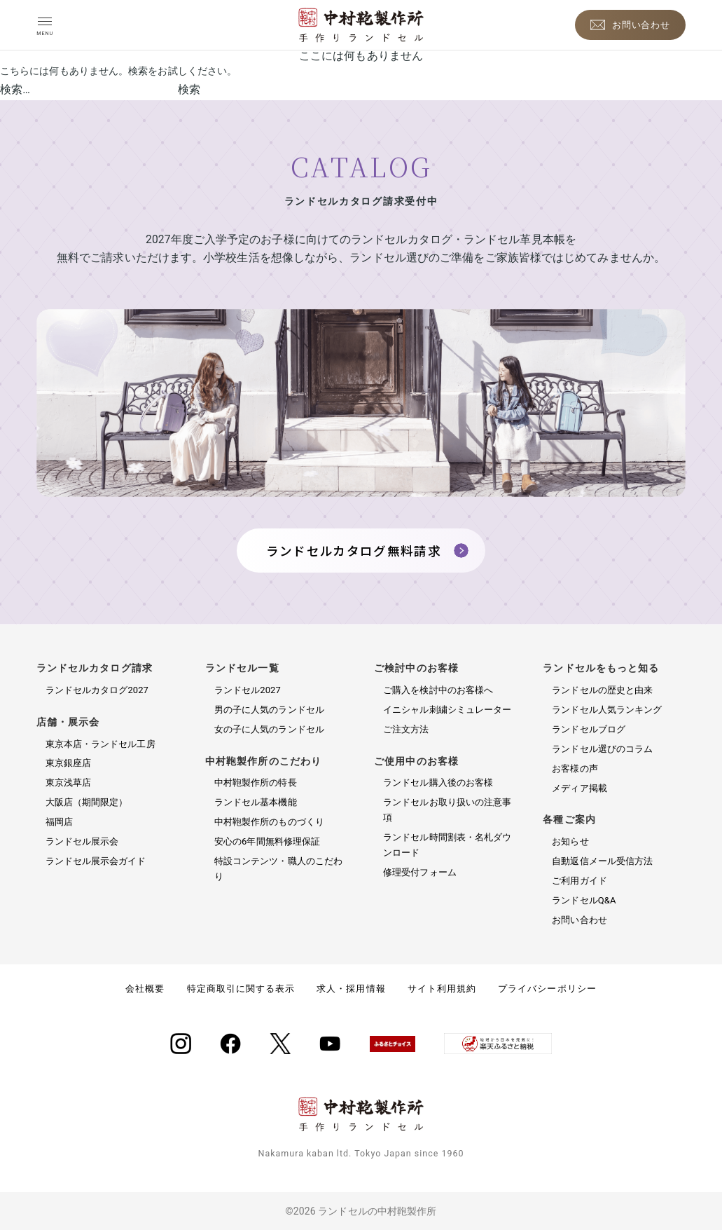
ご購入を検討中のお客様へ (438, 690)
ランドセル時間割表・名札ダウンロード (447, 845)
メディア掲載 (579, 788)
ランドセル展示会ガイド (96, 861)
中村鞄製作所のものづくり (269, 821)
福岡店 (59, 821)
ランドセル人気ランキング (607, 709)
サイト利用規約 (442, 988)
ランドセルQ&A (584, 900)
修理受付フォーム (420, 872)
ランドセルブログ (588, 729)
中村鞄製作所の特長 (255, 782)
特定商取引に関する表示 (241, 988)
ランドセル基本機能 (255, 802)
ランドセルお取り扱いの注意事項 (447, 810)
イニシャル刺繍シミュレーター (447, 709)
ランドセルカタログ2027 (97, 690)
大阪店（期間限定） (87, 802)
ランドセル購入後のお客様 (438, 782)
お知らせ (570, 841)
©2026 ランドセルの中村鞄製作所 (361, 1211)
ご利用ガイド (579, 880)
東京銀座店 (68, 763)
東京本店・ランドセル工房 (100, 744)
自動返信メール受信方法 (602, 861)
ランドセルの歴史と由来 (602, 690)
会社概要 (145, 988)
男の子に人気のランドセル (269, 709)
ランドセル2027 (247, 690)
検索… (15, 89)
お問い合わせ (579, 920)
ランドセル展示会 (82, 841)
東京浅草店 (68, 782)
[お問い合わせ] (630, 25)
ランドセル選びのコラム (602, 749)
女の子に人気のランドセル (269, 729)
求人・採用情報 (351, 988)
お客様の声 (574, 768)
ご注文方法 (406, 729)
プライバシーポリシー (547, 988)
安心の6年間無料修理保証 (267, 841)
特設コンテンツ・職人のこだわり (278, 869)
